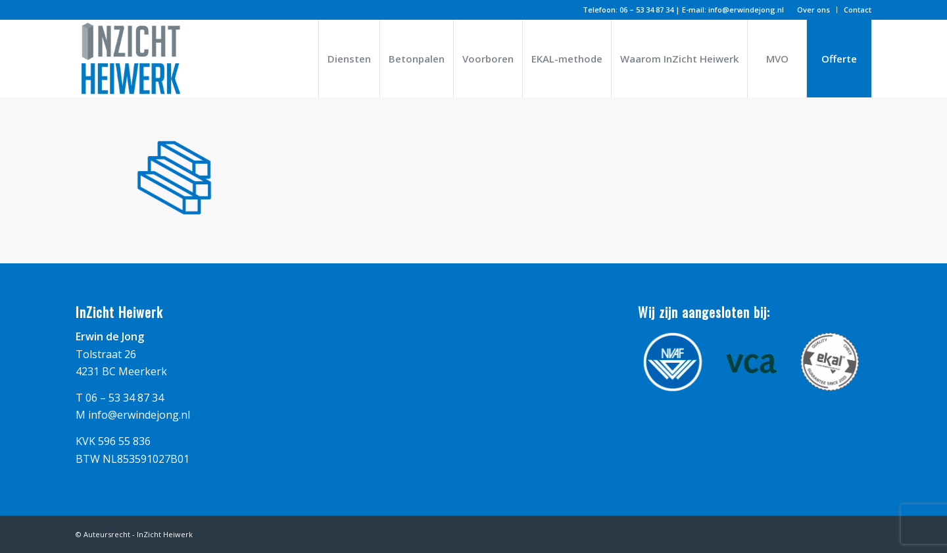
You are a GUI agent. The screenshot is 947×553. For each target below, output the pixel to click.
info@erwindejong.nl (746, 9)
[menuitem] (813, 10)
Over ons (813, 9)
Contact (857, 9)
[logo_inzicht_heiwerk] (131, 58)
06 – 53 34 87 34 (646, 9)
